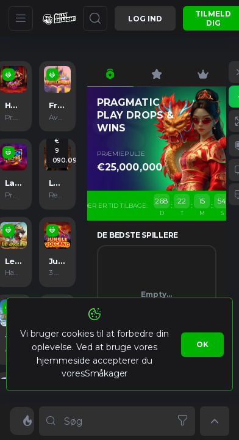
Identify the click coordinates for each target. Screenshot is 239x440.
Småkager (106, 373)
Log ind (145, 18)
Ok (202, 344)
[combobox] (117, 421)
